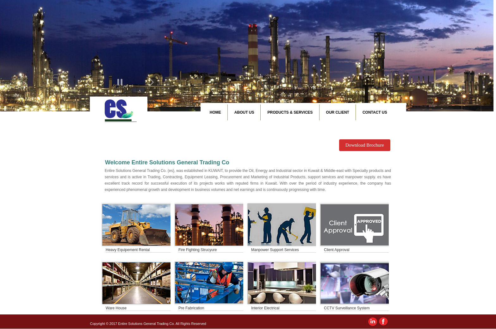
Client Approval (337, 250)
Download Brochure (364, 145)
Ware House (116, 308)
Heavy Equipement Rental (128, 250)
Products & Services (290, 112)
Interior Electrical (265, 308)
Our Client (337, 112)
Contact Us (375, 112)
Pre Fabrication (191, 308)
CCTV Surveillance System (347, 308)
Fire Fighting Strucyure (197, 250)
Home (215, 112)
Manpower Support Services (275, 250)
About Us (244, 112)
